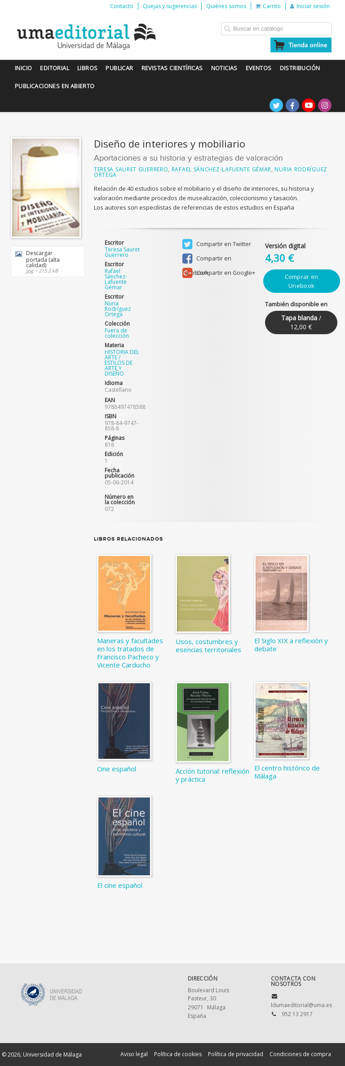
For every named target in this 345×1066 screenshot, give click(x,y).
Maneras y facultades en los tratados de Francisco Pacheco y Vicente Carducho (130, 652)
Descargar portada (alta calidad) (44, 261)
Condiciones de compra (300, 1054)
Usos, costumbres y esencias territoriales (208, 645)
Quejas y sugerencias (170, 6)
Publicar (119, 68)
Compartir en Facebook (206, 259)
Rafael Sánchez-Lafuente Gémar (221, 169)
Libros (87, 68)
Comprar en (301, 281)
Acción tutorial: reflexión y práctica (212, 775)
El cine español (119, 885)
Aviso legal (134, 1054)
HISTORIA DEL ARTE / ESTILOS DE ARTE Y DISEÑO (122, 362)
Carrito (268, 6)
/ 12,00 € (301, 322)
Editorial (54, 68)
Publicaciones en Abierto (55, 86)
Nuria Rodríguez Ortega (118, 309)
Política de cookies (178, 1054)
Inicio (23, 68)
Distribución (300, 68)
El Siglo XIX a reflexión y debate (291, 644)
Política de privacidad (235, 1054)
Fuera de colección (117, 333)
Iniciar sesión (310, 6)
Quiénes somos (226, 6)
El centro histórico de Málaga (287, 771)
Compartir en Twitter (216, 244)
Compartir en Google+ (218, 273)
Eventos (259, 68)
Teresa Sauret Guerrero (131, 169)
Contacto (121, 6)
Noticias (224, 68)
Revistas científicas (172, 68)
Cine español (116, 768)
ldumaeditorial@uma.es (301, 1005)
